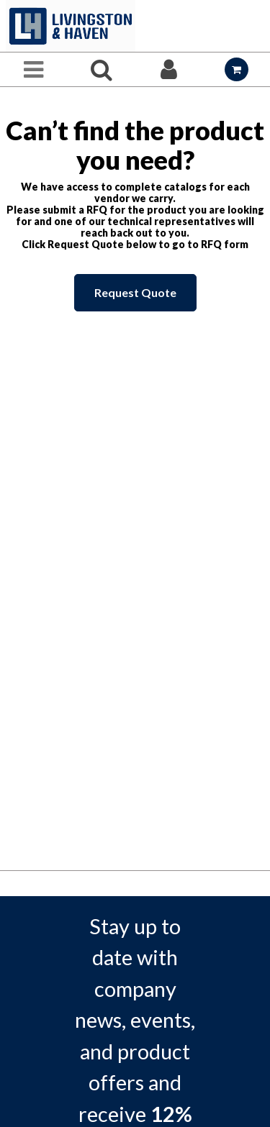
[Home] (70, 26)
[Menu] (34, 69)
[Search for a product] (101, 69)
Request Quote (135, 292)
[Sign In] (169, 69)
